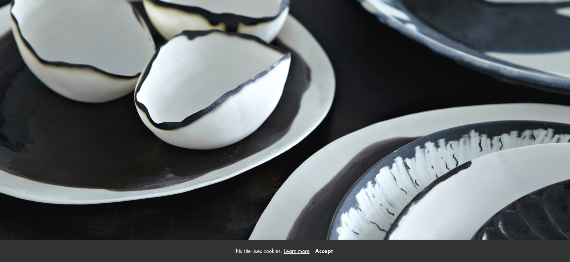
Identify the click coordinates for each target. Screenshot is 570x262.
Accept (324, 250)
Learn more (297, 250)
